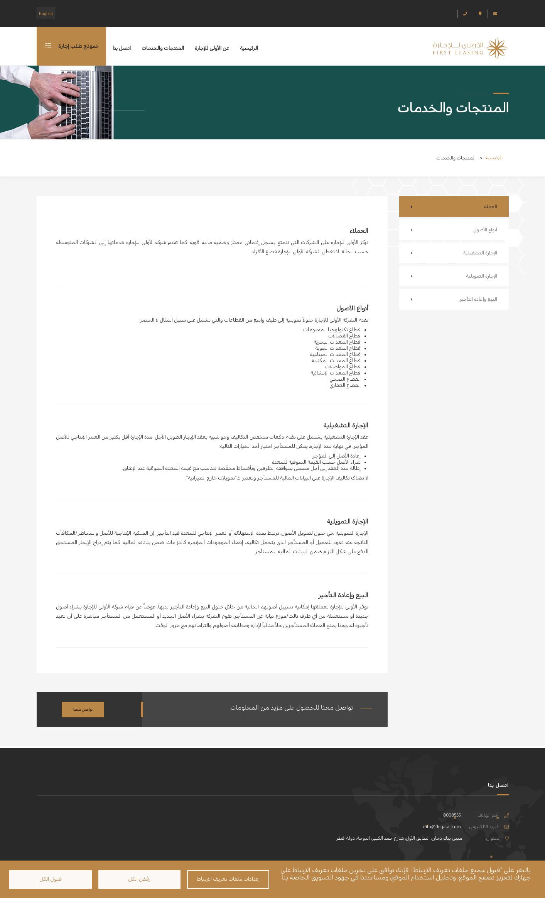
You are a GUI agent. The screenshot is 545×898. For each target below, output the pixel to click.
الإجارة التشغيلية (480, 253)
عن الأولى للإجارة (212, 48)
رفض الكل (139, 879)
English (46, 13)
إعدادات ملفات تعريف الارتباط (228, 879)
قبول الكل (50, 879)
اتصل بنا (122, 48)
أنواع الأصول (485, 229)
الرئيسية (249, 48)
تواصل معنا (83, 710)
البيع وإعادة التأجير (478, 299)
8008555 (452, 815)
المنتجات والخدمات (163, 48)
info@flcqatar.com (442, 826)
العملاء (490, 206)
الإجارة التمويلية (481, 276)
